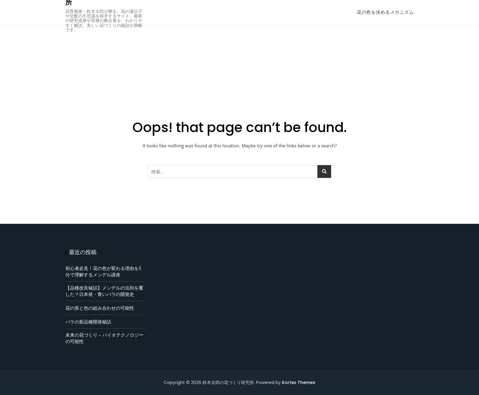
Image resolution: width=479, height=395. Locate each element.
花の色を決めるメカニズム (385, 12)
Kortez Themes (298, 382)
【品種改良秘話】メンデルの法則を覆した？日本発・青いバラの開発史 (104, 291)
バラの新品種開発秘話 (88, 322)
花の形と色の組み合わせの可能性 (99, 308)
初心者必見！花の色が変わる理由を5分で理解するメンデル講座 (103, 271)
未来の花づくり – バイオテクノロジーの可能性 (104, 338)
